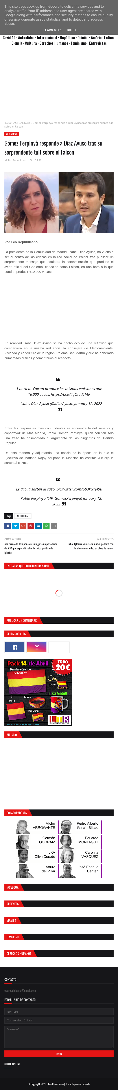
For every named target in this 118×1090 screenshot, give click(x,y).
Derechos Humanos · (55, 43)
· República (67, 37)
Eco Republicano (17, 160)
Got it (71, 30)
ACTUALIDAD (21, 123)
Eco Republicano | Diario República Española (69, 1084)
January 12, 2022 (88, 403)
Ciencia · (18, 43)
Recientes (13, 903)
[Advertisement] (59, 85)
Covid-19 (9, 37)
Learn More (52, 30)
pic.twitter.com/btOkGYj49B (79, 489)
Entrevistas (98, 43)
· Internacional (46, 37)
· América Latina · (102, 37)
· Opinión (82, 37)
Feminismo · (80, 43)
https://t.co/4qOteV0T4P (70, 394)
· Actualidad (25, 37)
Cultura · (32, 43)
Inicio (7, 123)
